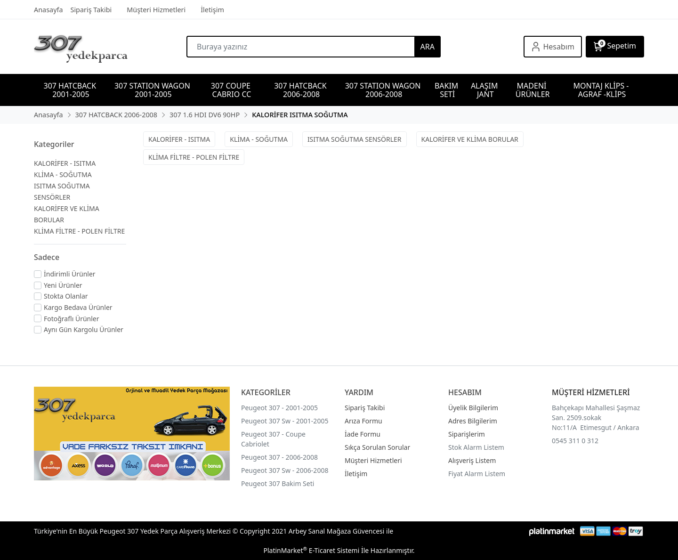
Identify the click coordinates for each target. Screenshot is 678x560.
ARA (427, 46)
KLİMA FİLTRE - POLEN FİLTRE (79, 231)
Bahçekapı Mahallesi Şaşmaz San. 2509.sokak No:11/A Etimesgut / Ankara (596, 417)
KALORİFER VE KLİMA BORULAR (469, 139)
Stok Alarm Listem (476, 447)
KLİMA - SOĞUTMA (63, 174)
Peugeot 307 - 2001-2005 (279, 407)
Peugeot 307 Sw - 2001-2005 (284, 420)
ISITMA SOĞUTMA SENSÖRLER (354, 139)
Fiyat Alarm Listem (476, 473)
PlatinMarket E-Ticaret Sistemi (311, 550)
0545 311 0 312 (575, 440)
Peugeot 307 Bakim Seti (277, 483)
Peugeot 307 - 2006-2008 (279, 457)
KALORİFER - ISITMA (65, 163)
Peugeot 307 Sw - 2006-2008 (284, 470)
